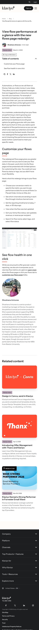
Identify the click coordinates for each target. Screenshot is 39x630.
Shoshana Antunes (14, 45)
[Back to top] (34, 516)
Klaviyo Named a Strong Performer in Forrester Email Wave (19, 498)
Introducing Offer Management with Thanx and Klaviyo (17, 446)
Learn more (32, 270)
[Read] (19, 377)
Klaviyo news (7, 50)
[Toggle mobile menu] (35, 8)
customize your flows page (12, 275)
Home (4, 18)
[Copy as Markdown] (9, 54)
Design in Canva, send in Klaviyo (17, 396)
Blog (10, 18)
